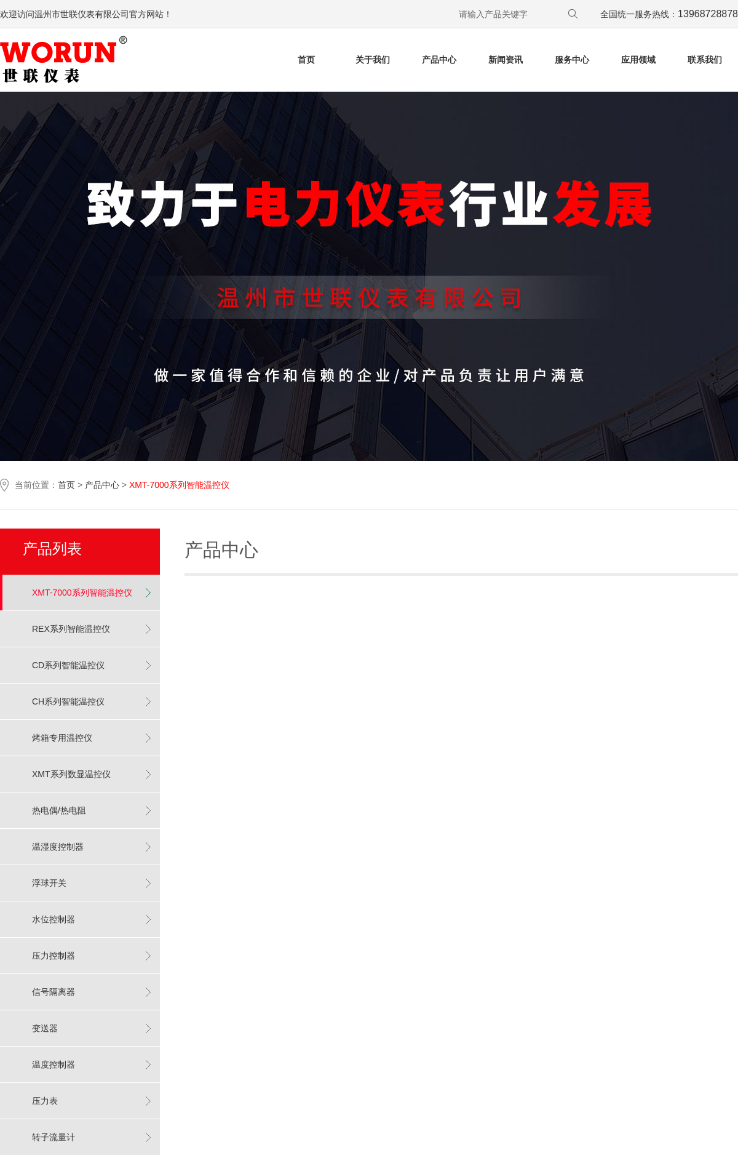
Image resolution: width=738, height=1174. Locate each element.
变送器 (45, 1028)
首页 (66, 485)
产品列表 (52, 548)
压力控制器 (53, 955)
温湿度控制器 (58, 847)
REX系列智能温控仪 (71, 629)
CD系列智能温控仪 (68, 665)
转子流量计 (53, 1137)
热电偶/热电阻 (59, 810)
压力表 (45, 1101)
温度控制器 (53, 1064)
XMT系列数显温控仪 (71, 774)
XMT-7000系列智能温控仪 (82, 592)
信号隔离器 (53, 992)
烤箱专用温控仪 (62, 738)
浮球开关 (49, 883)
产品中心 (102, 485)
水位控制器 (53, 919)
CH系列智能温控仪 (68, 701)
